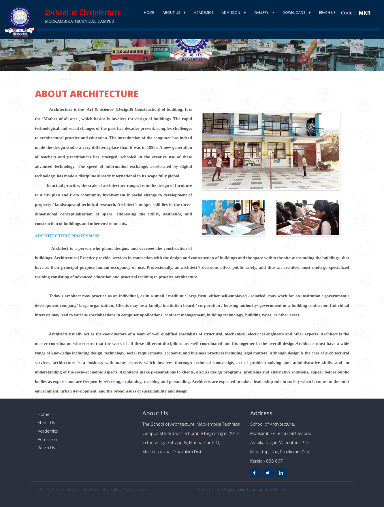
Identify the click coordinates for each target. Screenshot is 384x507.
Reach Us (327, 12)
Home (149, 12)
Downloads (296, 12)
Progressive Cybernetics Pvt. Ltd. (254, 489)
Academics (203, 12)
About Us (174, 12)
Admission (234, 12)
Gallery (264, 12)
